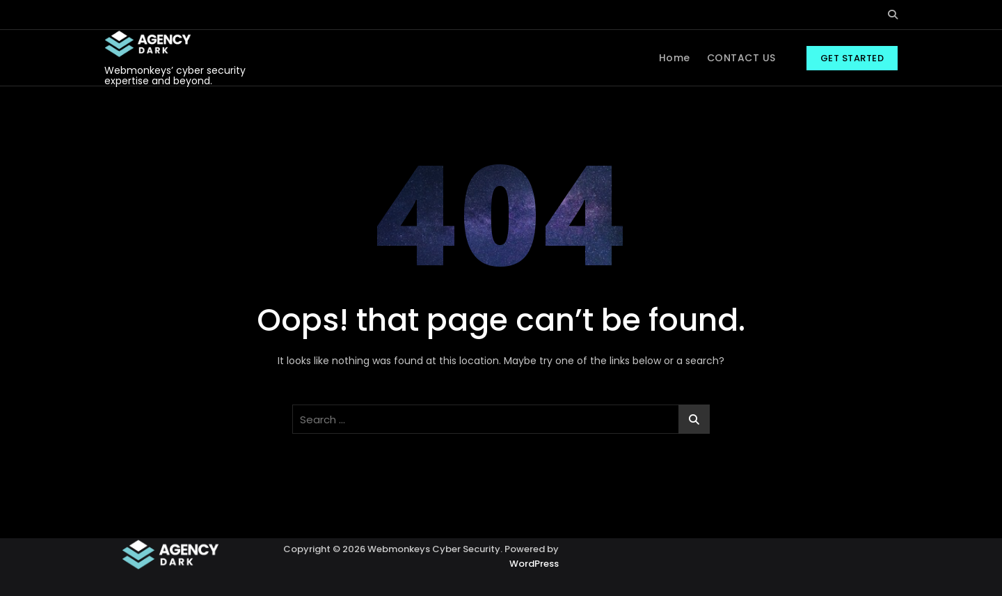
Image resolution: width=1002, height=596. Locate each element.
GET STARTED (852, 58)
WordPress (534, 563)
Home (674, 58)
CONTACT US (741, 58)
